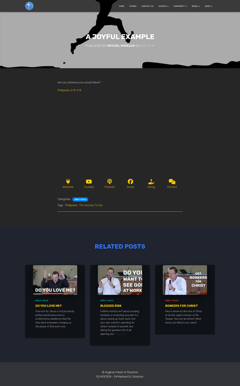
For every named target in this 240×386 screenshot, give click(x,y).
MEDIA (196, 6)
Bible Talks (80, 199)
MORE (208, 6)
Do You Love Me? (48, 306)
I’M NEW (132, 6)
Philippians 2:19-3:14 (69, 90)
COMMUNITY (180, 6)
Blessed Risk (110, 306)
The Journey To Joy (91, 205)
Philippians (71, 205)
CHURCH (163, 6)
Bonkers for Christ (181, 306)
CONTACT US (147, 6)
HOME (121, 6)
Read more (121, 334)
